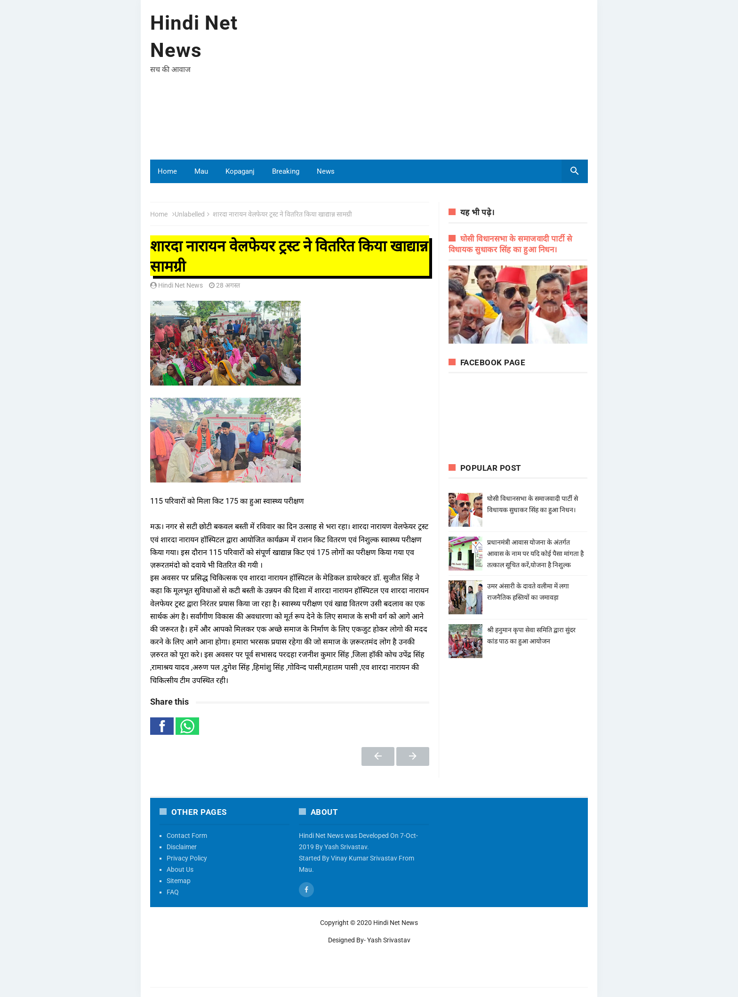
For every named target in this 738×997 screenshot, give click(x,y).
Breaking (285, 171)
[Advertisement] (416, 84)
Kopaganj (240, 171)
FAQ (173, 892)
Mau (201, 171)
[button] (162, 726)
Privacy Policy (187, 858)
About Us (180, 869)
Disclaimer (182, 847)
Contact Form (187, 835)
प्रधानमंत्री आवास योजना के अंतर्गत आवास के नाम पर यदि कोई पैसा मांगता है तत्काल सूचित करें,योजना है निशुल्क (535, 554)
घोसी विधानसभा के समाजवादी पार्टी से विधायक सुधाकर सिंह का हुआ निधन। (535, 510)
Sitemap (179, 880)
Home (167, 171)
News (326, 171)
